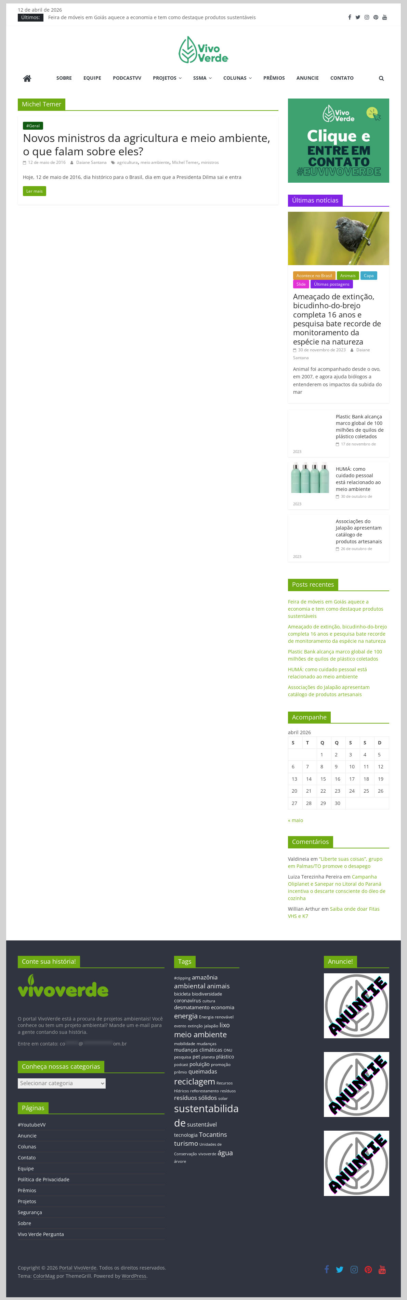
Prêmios (274, 78)
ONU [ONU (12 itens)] (228, 1049)
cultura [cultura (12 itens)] (208, 1000)
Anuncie (308, 78)
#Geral (33, 125)
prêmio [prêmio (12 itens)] (180, 1071)
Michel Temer (185, 162)
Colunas (235, 78)
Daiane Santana (92, 162)
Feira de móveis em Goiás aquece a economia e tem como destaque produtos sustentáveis (152, 17)
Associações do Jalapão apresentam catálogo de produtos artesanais (359, 530)
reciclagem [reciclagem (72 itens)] (194, 1080)
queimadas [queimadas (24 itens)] (202, 1071)
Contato (342, 78)
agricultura (127, 162)
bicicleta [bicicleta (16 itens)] (182, 993)
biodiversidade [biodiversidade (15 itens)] (207, 993)
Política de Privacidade (43, 1178)
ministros (210, 162)
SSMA (200, 78)
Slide (301, 283)
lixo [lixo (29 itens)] (225, 1024)
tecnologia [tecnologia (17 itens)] (186, 1134)
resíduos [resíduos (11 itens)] (228, 1090)
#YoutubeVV (31, 1124)
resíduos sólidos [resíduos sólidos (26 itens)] (195, 1097)
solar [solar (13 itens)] (223, 1097)
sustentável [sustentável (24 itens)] (202, 1123)
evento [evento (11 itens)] (180, 1025)
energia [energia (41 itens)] (186, 1015)
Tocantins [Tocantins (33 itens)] (213, 1133)
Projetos (164, 78)
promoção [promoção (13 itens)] (221, 1063)
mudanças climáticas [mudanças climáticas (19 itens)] (198, 1049)
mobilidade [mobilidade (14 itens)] (184, 1043)
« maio (295, 819)
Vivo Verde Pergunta (41, 1233)
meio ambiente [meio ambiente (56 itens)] (200, 1033)
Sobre (64, 78)
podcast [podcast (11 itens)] (181, 1064)
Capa (369, 274)
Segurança (30, 1211)
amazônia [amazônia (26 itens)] (205, 976)
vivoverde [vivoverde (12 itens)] (207, 1153)
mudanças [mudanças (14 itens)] (206, 1043)
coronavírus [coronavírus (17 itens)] (187, 1000)
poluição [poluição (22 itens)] (199, 1063)
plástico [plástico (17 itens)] (225, 1056)
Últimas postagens (332, 283)
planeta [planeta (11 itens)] (208, 1056)
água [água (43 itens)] (225, 1152)
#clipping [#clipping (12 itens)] (182, 976)
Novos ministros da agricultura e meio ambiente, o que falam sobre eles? (146, 143)
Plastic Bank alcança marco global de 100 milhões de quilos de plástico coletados (360, 425)
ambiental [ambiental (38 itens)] (190, 985)
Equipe (92, 78)
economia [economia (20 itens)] (222, 1006)
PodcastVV (127, 78)
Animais (348, 274)
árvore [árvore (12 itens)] (180, 1160)
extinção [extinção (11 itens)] (195, 1025)
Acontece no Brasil (314, 274)
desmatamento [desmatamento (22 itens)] (192, 1006)
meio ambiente (155, 162)
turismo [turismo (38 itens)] (186, 1142)
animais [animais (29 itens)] (218, 985)
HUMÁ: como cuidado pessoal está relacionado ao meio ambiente (358, 478)
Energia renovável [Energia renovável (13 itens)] (216, 1016)
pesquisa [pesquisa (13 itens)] (182, 1056)
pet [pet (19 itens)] (196, 1056)
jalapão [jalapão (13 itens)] (211, 1025)
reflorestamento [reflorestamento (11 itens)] (204, 1090)
